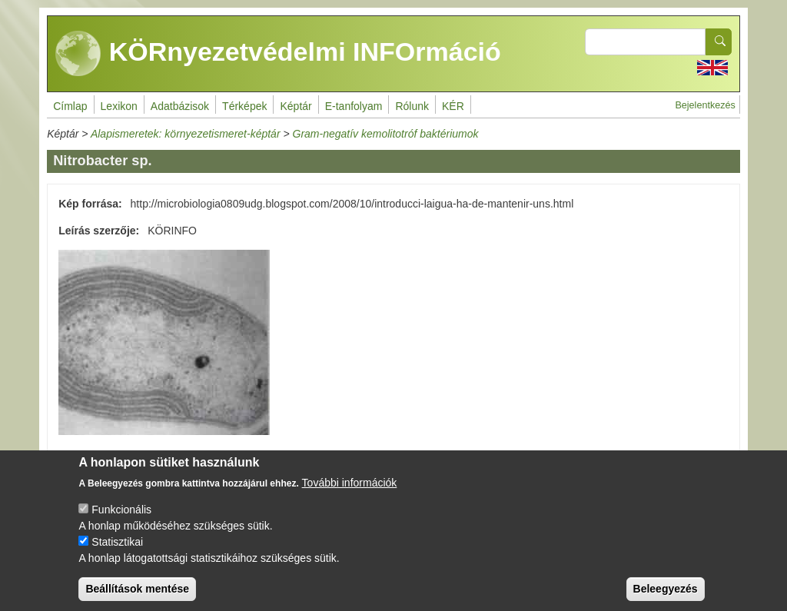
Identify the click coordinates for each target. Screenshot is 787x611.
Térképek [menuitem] (244, 106)
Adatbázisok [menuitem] (180, 106)
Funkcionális (121, 522)
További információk (349, 495)
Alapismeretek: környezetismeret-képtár (186, 134)
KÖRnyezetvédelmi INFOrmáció (278, 54)
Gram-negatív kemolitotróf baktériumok (386, 134)
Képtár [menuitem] (295, 106)
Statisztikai (117, 554)
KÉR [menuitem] (453, 106)
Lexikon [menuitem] (119, 106)
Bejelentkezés (705, 105)
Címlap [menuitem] (70, 106)
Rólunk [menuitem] (412, 106)
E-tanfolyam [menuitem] (354, 106)
